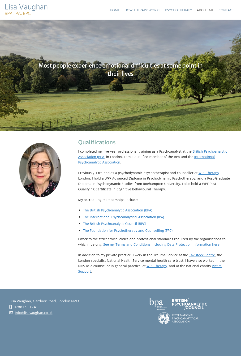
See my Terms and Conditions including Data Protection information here (161, 244)
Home (115, 10)
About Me (205, 10)
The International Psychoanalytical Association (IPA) (123, 217)
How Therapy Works (142, 10)
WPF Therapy (208, 173)
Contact (226, 10)
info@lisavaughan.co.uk (33, 312)
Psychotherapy (178, 10)
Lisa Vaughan (26, 8)
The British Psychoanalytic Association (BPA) (117, 210)
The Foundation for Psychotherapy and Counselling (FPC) (127, 230)
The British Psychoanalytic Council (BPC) (114, 223)
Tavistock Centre (202, 255)
